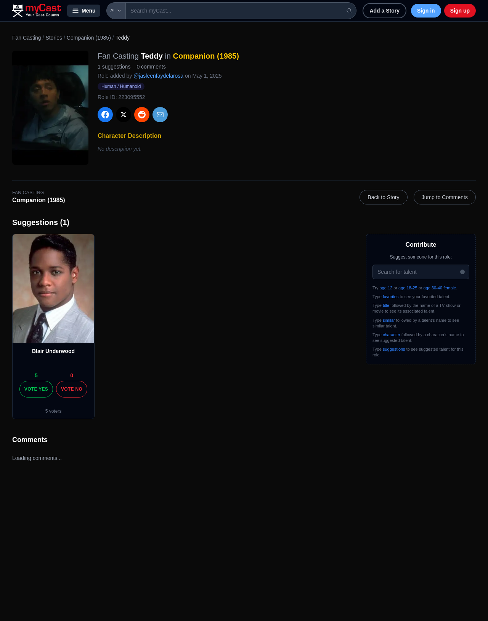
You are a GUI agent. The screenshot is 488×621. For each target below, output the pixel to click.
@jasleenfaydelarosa (158, 76)
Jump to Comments (445, 197)
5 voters (53, 411)
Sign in (426, 11)
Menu (84, 10)
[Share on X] (123, 114)
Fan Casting (26, 38)
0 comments (150, 67)
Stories (53, 38)
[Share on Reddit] (141, 114)
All (116, 10)
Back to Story (383, 197)
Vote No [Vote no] (71, 389)
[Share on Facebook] (105, 114)
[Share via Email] (160, 114)
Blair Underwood (53, 351)
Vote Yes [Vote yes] (36, 389)
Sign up (460, 11)
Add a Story (384, 11)
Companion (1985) (89, 38)
